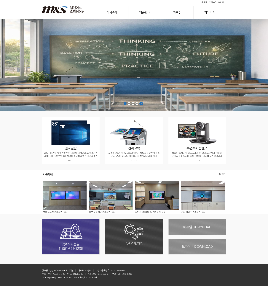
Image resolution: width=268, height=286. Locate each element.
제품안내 (144, 12)
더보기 (222, 174)
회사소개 (112, 12)
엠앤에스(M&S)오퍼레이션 (61, 270)
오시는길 (212, 2)
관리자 (221, 2)
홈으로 (204, 2)
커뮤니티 (209, 12)
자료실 (177, 12)
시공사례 (48, 174)
